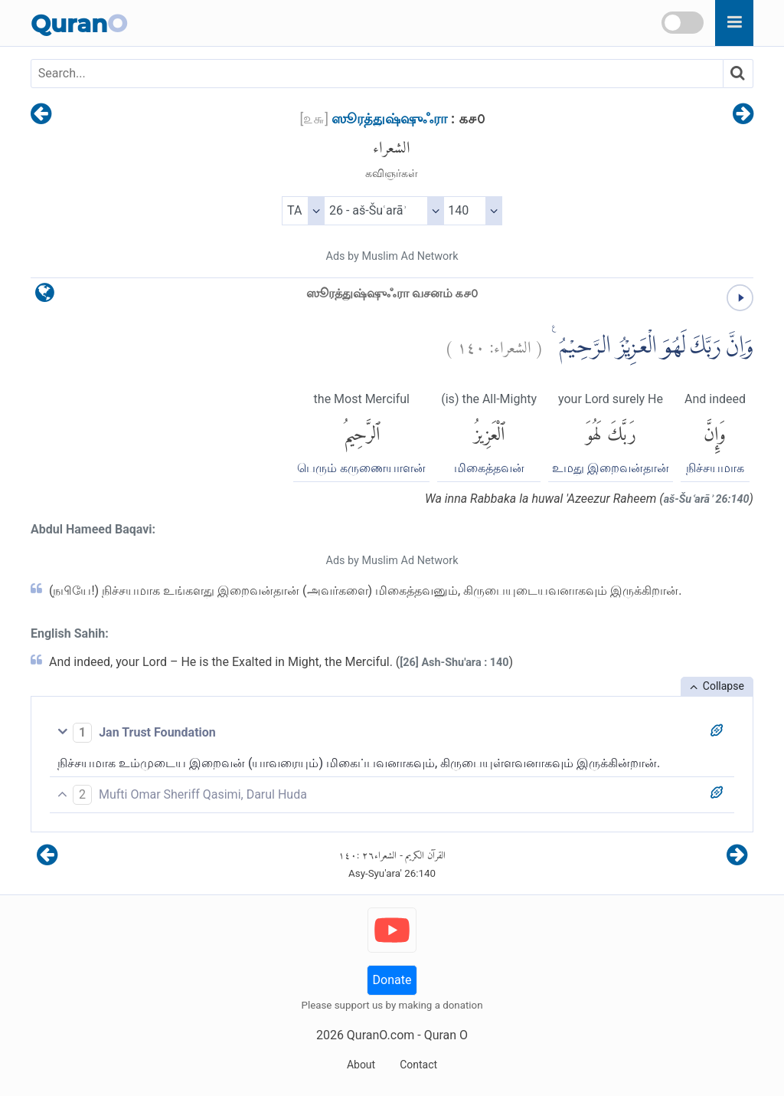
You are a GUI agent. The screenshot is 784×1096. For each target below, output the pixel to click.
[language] (45, 296)
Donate (392, 980)
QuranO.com (380, 1035)
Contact (418, 1064)
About (361, 1064)
